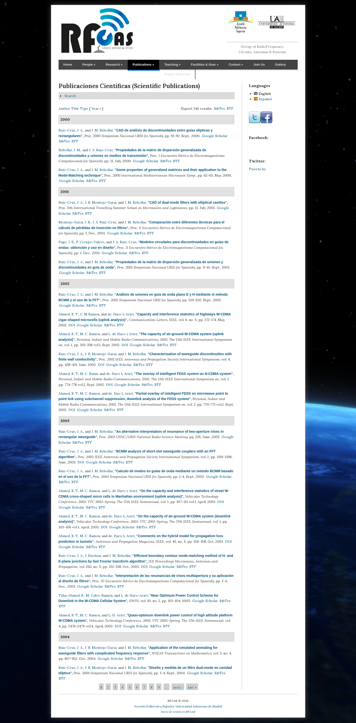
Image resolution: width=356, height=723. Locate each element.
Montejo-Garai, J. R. (75, 222)
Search (70, 96)
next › (178, 687)
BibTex (219, 108)
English (262, 93)
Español (263, 99)
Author (64, 108)
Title (75, 108)
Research (114, 64)
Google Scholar (215, 136)
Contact (236, 64)
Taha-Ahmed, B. (71, 595)
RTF (230, 108)
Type (84, 108)
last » (192, 687)
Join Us (259, 64)
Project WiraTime (177, 74)
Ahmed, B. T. (68, 314)
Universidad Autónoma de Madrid (199, 706)
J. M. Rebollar (102, 130)
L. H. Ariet (116, 615)
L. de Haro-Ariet (134, 595)
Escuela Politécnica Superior (154, 706)
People (88, 64)
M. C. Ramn (89, 374)
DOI (72, 325)
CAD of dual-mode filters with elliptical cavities (187, 202)
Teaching (172, 64)
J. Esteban (93, 555)
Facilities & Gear (205, 64)
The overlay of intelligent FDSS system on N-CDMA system (183, 374)
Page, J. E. (66, 242)
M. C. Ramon (90, 334)
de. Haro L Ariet (121, 314)
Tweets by (257, 169)
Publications (143, 64)
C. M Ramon (89, 314)
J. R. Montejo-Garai (100, 202)
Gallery (280, 64)
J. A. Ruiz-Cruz (101, 150)
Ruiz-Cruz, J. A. (71, 130)
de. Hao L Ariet (120, 393)
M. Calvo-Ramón (99, 595)
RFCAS (178, 711)
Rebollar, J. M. (70, 150)
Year (95, 108)
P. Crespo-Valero (90, 242)
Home (67, 64)
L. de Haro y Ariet (122, 334)
